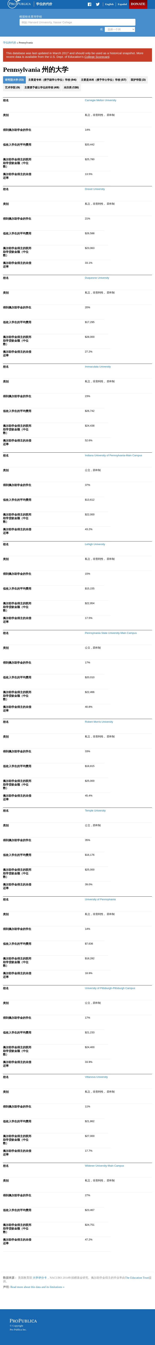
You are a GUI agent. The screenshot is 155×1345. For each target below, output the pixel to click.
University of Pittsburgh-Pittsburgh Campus (110, 988)
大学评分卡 (40, 1277)
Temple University (95, 810)
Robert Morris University (99, 721)
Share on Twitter (98, 5)
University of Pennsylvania (100, 899)
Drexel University (95, 189)
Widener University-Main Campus (104, 1165)
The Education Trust (137, 1277)
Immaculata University (98, 366)
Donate (138, 4)
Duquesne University (97, 277)
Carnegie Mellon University (100, 100)
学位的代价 (44, 4)
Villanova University (96, 1076)
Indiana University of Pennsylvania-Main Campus (113, 455)
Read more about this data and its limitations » (37, 1287)
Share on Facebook (90, 5)
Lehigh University (95, 544)
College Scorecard (96, 56)
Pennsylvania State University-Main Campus (111, 632)
